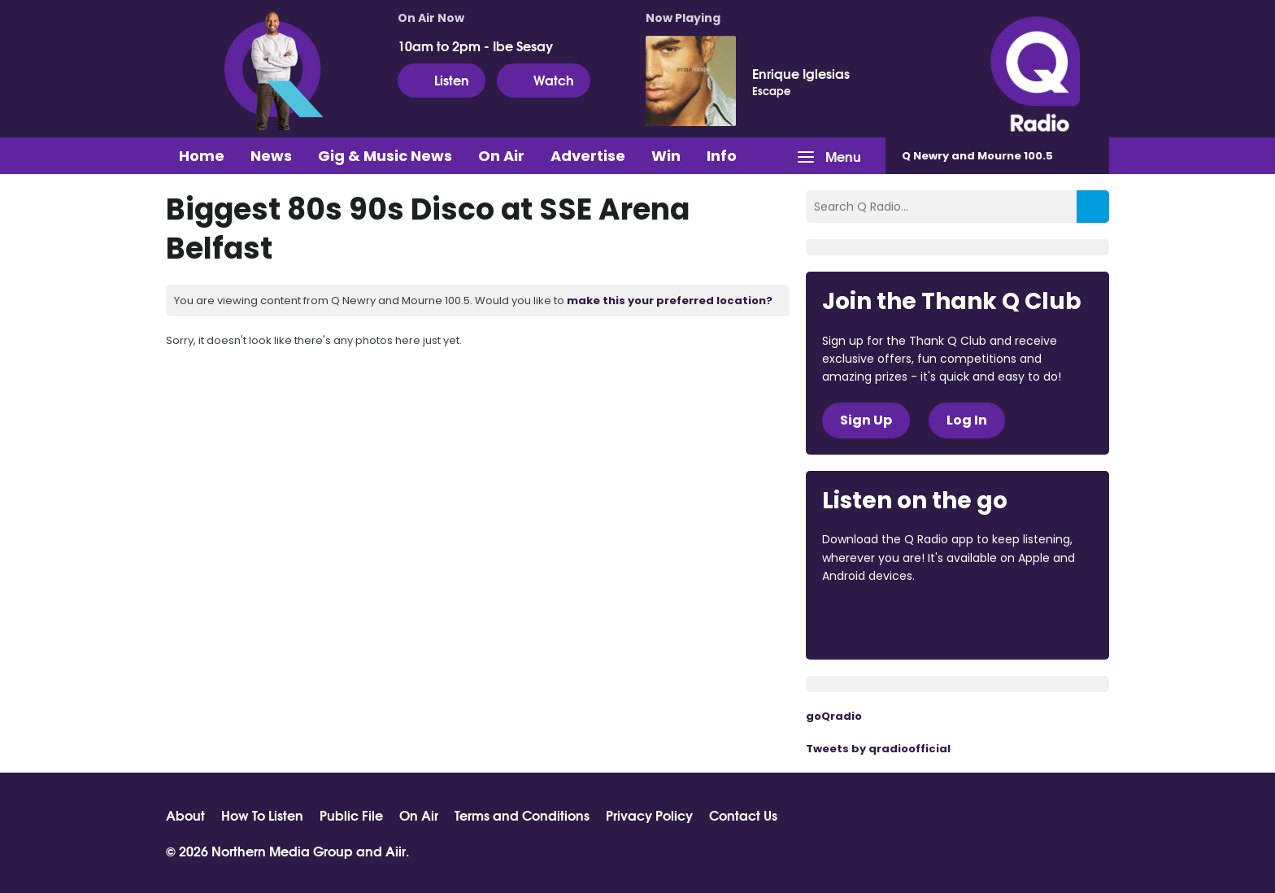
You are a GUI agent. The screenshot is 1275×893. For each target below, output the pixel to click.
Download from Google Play (1021, 620)
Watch (543, 79)
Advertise (587, 156)
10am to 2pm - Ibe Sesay (475, 45)
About (185, 815)
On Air (501, 156)
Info (722, 156)
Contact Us (743, 815)
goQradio (834, 716)
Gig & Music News (385, 156)
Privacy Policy (649, 815)
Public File (351, 815)
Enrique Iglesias (801, 73)
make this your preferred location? (669, 300)
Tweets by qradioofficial (878, 748)
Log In (966, 420)
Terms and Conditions (522, 815)
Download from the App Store (885, 620)
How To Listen (262, 815)
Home (201, 156)
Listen (441, 79)
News (271, 156)
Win (666, 156)
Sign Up (866, 420)
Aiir (395, 850)
